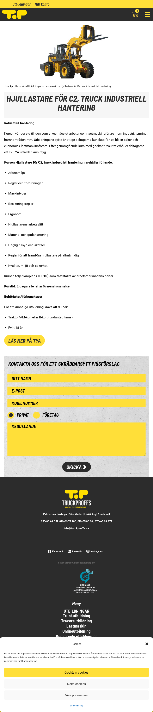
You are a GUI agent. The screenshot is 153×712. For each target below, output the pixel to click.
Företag (50, 415)
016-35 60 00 (85, 521)
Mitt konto (42, 4)
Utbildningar (21, 4)
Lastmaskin (51, 86)
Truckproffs (11, 86)
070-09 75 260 (67, 521)
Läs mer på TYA (24, 340)
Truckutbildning (76, 615)
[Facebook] (55, 551)
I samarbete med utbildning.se (76, 562)
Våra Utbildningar (31, 86)
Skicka (76, 467)
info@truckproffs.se (76, 528)
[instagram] (94, 551)
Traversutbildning (76, 620)
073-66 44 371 (49, 521)
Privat (23, 415)
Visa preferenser (76, 695)
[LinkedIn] (74, 551)
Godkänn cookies (76, 672)
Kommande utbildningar (76, 636)
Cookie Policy (76, 705)
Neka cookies (76, 684)
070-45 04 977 (103, 521)
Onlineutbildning (76, 631)
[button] (147, 644)
